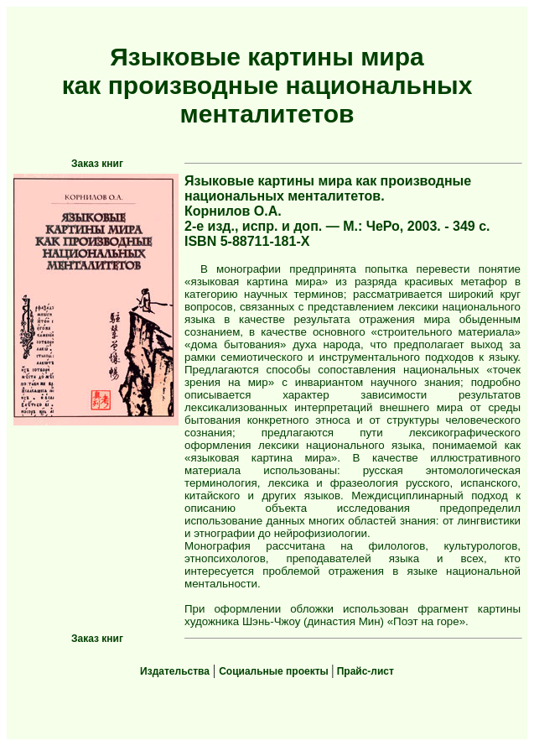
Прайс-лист (364, 671)
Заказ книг (97, 164)
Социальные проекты (275, 671)
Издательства (175, 671)
